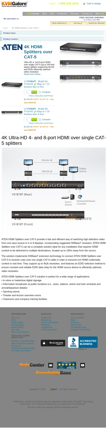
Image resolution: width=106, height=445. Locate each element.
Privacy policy (17, 325)
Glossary (74, 13)
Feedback (62, 13)
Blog (44, 13)
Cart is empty (94, 3)
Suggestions (47, 327)
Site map (15, 329)
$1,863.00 (28, 127)
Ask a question (78, 317)
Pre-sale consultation (21, 350)
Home (5, 28)
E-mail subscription (50, 322)
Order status (17, 322)
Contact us (87, 13)
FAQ (52, 13)
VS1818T (31, 108)
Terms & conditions (20, 332)
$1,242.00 (28, 99)
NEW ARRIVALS (59, 23)
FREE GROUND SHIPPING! (91, 17)
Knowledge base (78, 327)
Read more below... (33, 74)
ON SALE (78, 23)
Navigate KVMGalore (80, 329)
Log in (52, 3)
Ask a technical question (22, 343)
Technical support (49, 329)
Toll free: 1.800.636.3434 (22, 341)
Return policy (17, 327)
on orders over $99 (91, 20)
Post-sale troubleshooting (23, 348)
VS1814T (31, 81)
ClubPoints (46, 317)
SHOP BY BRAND (97, 23)
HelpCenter (76, 325)
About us (15, 317)
